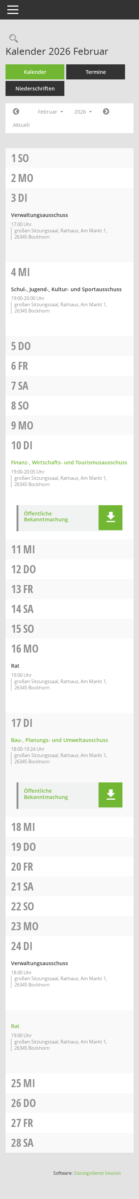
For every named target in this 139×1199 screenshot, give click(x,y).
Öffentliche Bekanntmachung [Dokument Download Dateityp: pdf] (46, 517)
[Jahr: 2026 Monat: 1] (16, 111)
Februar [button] (50, 111)
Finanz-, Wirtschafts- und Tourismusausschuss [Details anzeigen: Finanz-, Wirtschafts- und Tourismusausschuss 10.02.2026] (69, 462)
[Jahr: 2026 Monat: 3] (106, 111)
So (23, 157)
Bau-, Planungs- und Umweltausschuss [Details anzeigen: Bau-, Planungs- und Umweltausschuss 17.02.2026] (59, 739)
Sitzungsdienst (97, 1173)
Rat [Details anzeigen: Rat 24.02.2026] (15, 1026)
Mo (25, 177)
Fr (23, 365)
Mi (24, 271)
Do (24, 345)
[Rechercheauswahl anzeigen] (12, 39)
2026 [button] (83, 111)
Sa (23, 385)
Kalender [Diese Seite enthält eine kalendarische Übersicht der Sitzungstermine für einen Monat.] (35, 71)
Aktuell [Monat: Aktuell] (21, 124)
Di (23, 197)
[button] (110, 517)
